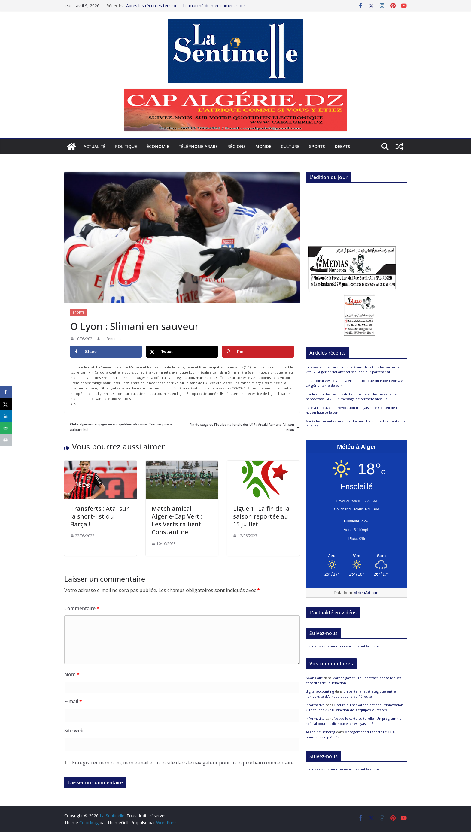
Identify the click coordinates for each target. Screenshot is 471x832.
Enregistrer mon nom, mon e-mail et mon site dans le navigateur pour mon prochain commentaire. (183, 762)
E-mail (73, 701)
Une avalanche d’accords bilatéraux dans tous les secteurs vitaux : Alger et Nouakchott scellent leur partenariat (352, 369)
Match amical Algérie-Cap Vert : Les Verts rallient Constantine (177, 520)
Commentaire (81, 608)
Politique (126, 146)
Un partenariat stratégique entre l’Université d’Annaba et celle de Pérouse (351, 694)
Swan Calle (314, 678)
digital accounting (320, 691)
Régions (236, 146)
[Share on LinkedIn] (6, 416)
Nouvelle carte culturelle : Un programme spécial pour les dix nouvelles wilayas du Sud (354, 721)
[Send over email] (6, 428)
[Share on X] (182, 352)
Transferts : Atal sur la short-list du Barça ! (99, 516)
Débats (342, 146)
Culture (290, 146)
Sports (317, 146)
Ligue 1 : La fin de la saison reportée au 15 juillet (261, 516)
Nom (72, 674)
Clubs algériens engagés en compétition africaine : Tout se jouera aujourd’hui (118, 427)
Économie (158, 146)
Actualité (94, 146)
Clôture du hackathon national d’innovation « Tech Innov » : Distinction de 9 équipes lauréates (354, 707)
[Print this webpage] (6, 440)
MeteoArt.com (366, 592)
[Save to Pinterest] (258, 352)
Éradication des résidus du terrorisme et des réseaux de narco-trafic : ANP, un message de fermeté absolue (351, 396)
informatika (315, 705)
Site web (74, 730)
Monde (263, 146)
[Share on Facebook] (106, 352)
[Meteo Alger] (356, 556)
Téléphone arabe (198, 146)
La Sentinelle (112, 338)
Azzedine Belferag (320, 732)
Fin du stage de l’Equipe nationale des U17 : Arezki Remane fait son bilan (245, 427)
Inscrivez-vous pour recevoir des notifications (342, 646)
